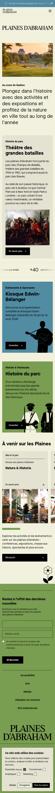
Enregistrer (24, 785)
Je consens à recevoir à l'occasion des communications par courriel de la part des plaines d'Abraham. (28, 644)
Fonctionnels (35, 769)
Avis (27, 683)
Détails (12, 785)
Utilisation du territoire (27, 700)
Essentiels (13, 769)
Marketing (28, 774)
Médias (27, 691)
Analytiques (10, 774)
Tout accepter (41, 785)
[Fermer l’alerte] (51, 3)
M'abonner (13, 660)
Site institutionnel (27, 708)
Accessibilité (28, 675)
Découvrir (24, 563)
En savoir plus (18, 251)
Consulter (16, 351)
